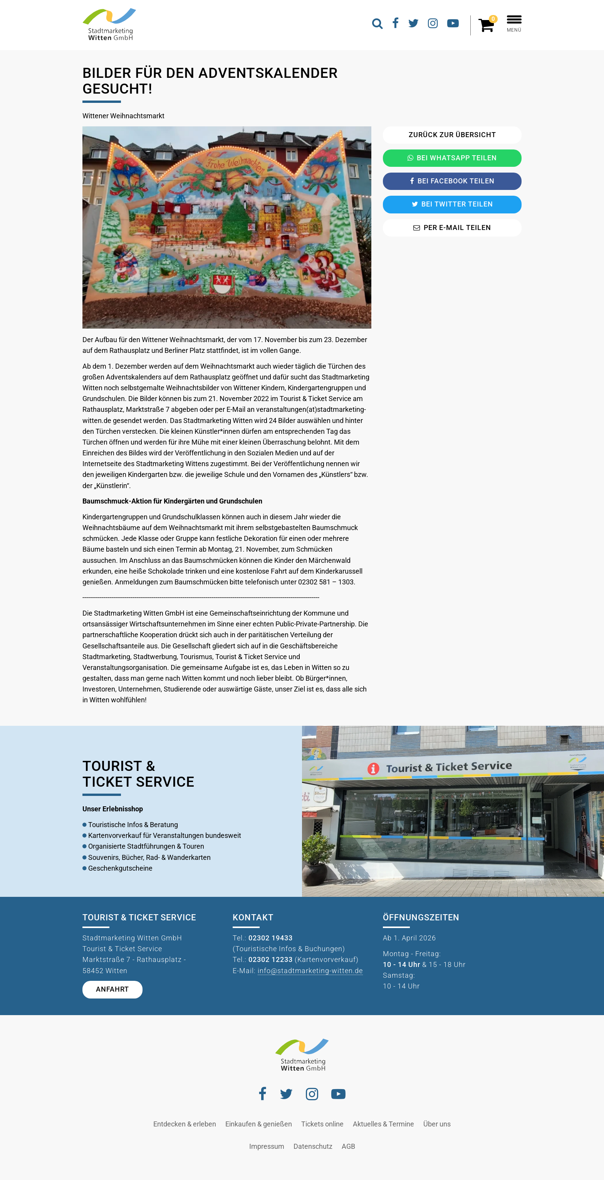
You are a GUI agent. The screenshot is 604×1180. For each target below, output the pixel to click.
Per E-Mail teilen (452, 228)
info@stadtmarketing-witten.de (310, 971)
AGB (348, 1146)
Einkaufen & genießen (258, 1124)
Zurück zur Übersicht (452, 135)
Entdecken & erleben (184, 1124)
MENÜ (514, 24)
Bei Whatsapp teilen (452, 158)
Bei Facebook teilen (452, 181)
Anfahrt (112, 989)
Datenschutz (313, 1146)
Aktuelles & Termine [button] (383, 1124)
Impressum (266, 1146)
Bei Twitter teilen (452, 204)
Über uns (437, 1124)
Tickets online (322, 1124)
